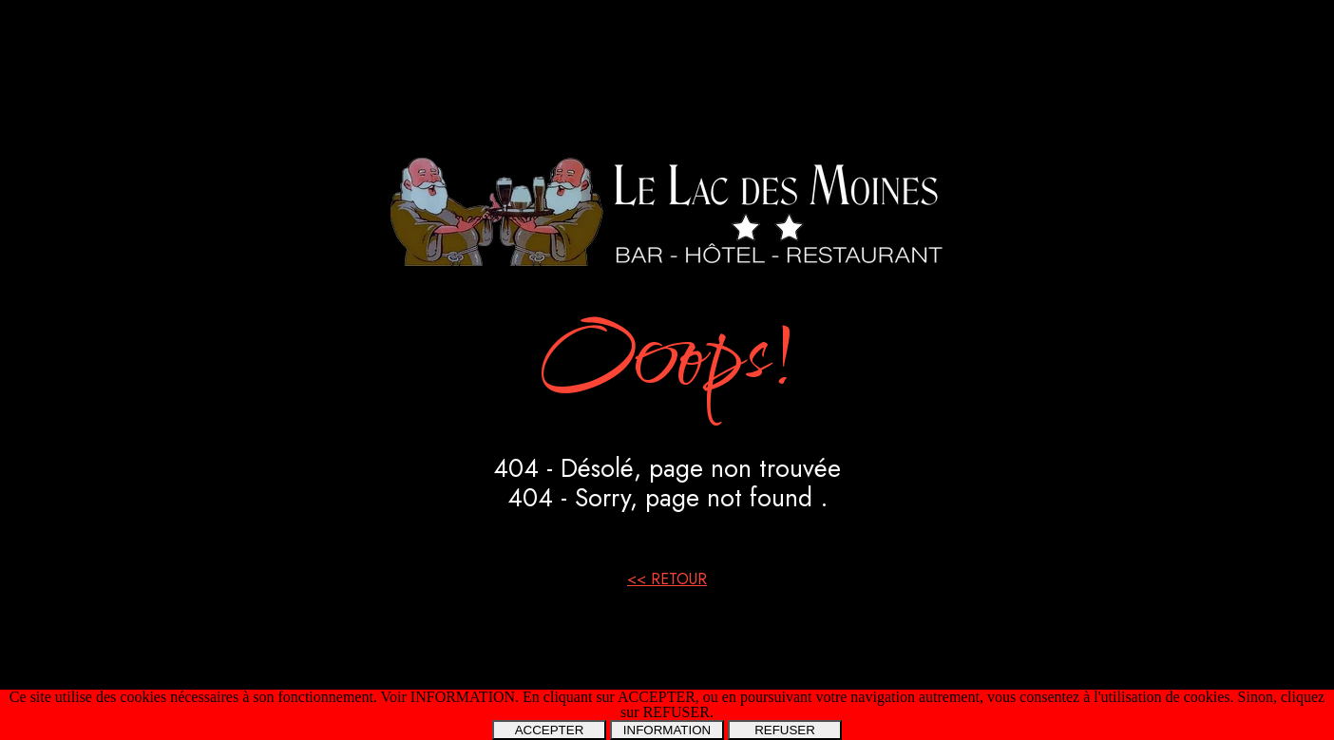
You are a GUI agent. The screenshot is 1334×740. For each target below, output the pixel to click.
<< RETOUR (667, 579)
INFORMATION (667, 730)
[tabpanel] (666, 370)
